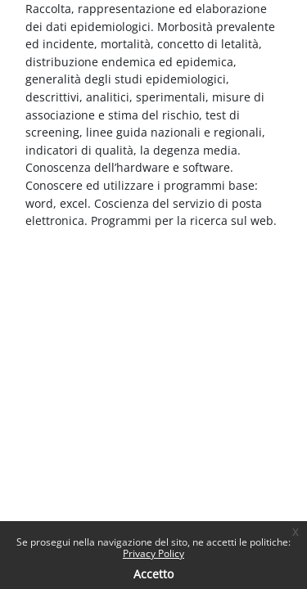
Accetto (153, 574)
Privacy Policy (153, 553)
